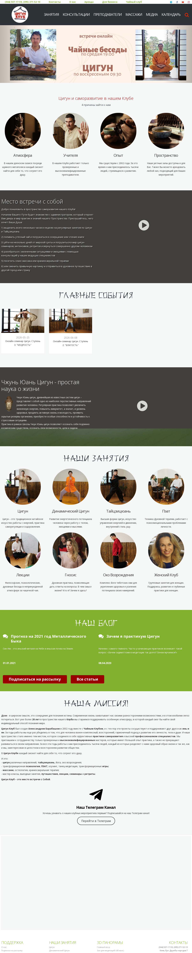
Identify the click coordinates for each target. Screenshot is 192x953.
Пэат (166, 511)
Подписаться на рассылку (35, 679)
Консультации (76, 14)
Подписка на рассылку (11, 950)
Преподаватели (108, 14)
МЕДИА (152, 14)
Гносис (70, 574)
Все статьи (87, 679)
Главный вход (103, 947)
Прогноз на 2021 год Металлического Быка (48, 639)
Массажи (134, 14)
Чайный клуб (134, 1)
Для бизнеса (109, 1)
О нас (72, 1)
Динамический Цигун (70, 511)
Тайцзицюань (118, 511)
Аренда (89, 1)
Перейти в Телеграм (96, 821)
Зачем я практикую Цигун (133, 636)
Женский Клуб (166, 574)
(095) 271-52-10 (31, 1)
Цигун (23, 511)
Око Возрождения (118, 574)
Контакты (55, 1)
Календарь (171, 14)
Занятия (51, 14)
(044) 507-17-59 (13, 1)
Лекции (22, 574)
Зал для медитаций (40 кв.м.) (110, 950)
